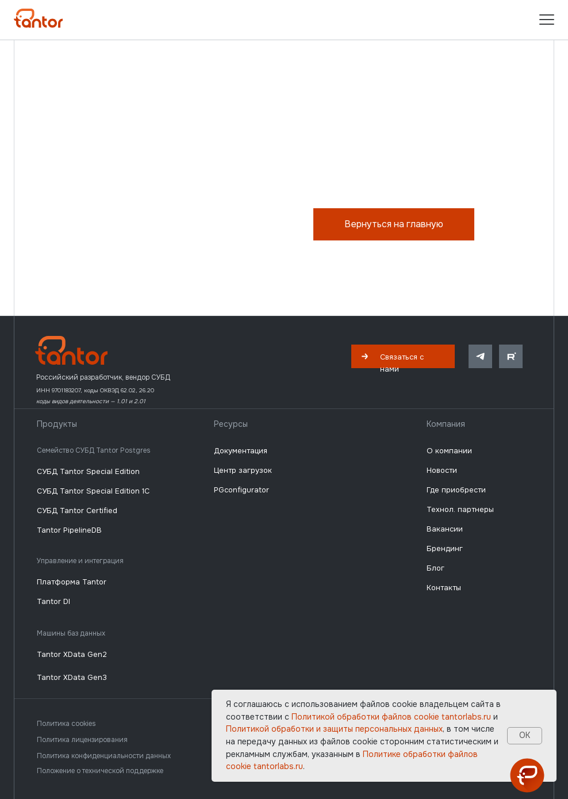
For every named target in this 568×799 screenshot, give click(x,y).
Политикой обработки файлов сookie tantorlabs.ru (391, 717)
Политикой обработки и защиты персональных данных (334, 729)
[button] (403, 356)
